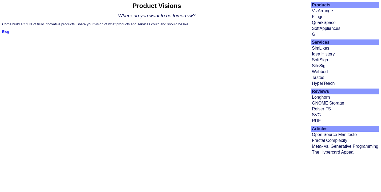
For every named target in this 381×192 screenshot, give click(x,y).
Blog (5, 32)
